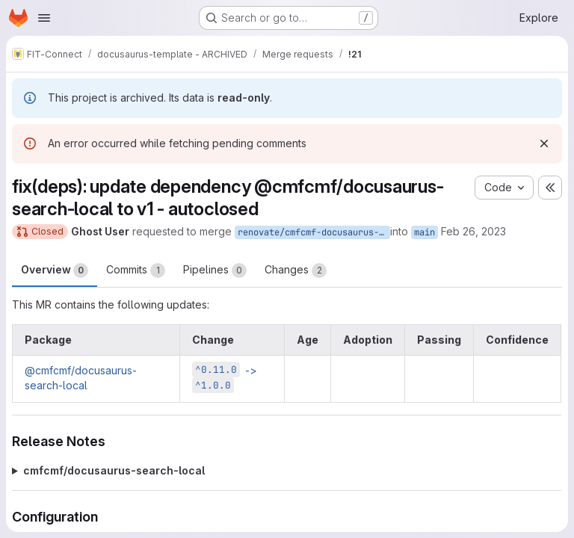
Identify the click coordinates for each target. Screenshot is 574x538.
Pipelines (215, 270)
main (424, 232)
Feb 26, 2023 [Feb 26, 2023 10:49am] (473, 231)
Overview (54, 270)
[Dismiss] (544, 143)
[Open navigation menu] (44, 18)
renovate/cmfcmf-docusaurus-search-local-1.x (314, 232)
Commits (135, 270)
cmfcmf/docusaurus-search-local (114, 470)
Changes (296, 270)
